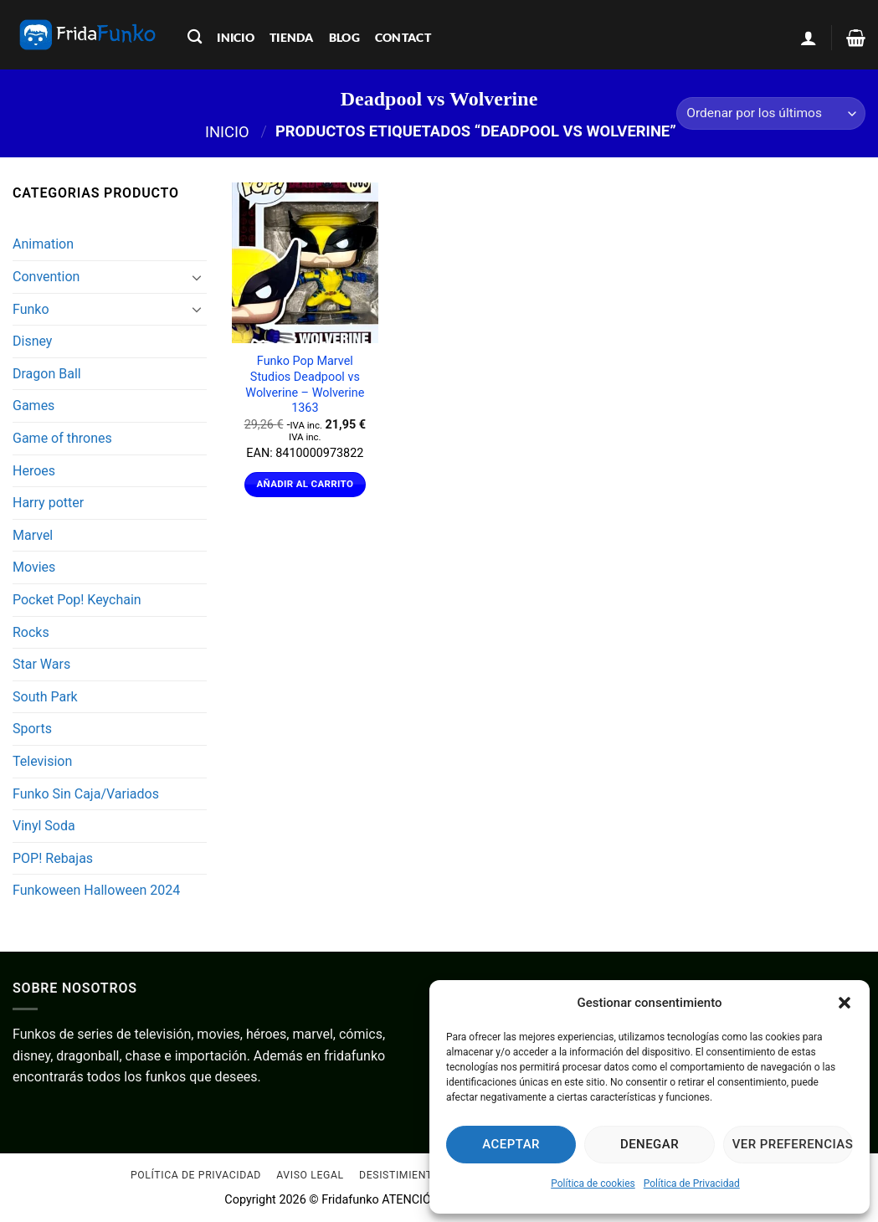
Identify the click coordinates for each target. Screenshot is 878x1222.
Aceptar (511, 1144)
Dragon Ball (47, 374)
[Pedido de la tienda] (770, 113)
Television (42, 761)
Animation (43, 244)
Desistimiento (399, 1176)
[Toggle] (197, 277)
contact (403, 37)
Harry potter (48, 503)
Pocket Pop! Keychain (77, 600)
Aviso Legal (309, 1176)
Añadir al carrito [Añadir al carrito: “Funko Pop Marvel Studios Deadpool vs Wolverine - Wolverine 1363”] (305, 484)
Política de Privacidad (692, 1183)
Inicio (227, 131)
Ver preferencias (792, 1144)
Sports (32, 729)
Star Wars (41, 664)
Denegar (649, 1144)
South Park (45, 697)
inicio (235, 37)
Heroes (34, 471)
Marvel (33, 535)
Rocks (31, 632)
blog (344, 37)
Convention (46, 277)
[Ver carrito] (855, 37)
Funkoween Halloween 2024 (96, 890)
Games (33, 405)
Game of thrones (62, 438)
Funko (31, 309)
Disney (32, 341)
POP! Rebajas (53, 858)
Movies (34, 567)
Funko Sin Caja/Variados (86, 794)
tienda (292, 37)
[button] (844, 1002)
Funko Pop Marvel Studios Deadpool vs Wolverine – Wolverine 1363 (304, 384)
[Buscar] (194, 37)
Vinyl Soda (44, 826)
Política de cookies (593, 1183)
